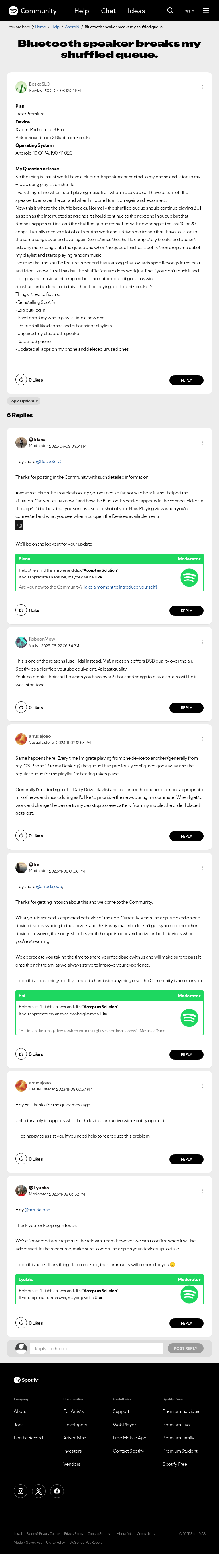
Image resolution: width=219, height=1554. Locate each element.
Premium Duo (176, 1424)
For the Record (28, 1438)
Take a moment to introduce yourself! (120, 587)
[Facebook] (57, 1491)
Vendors (71, 1464)
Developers (75, 1424)
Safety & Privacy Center (43, 1533)
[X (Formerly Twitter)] (39, 1491)
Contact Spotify (128, 1451)
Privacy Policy (73, 1533)
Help (81, 10)
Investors (72, 1451)
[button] (202, 87)
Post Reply (186, 1348)
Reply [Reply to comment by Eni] (186, 1054)
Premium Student (180, 1451)
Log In (188, 10)
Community (32, 11)
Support (121, 1411)
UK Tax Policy (55, 1542)
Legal (18, 1533)
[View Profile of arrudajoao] (40, 736)
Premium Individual (181, 1411)
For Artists (73, 1411)
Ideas (136, 10)
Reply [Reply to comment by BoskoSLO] (186, 380)
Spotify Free (175, 1464)
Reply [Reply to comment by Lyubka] (186, 1323)
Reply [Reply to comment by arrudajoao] (186, 836)
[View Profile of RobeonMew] (42, 639)
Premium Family (178, 1438)
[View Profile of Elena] (40, 439)
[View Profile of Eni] (37, 864)
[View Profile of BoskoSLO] (39, 84)
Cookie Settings (100, 1533)
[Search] (170, 11)
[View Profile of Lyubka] (41, 1187)
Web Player (124, 1424)
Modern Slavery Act (28, 1542)
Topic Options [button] (22, 401)
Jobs (18, 1424)
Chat (108, 10)
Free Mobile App (129, 1438)
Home (40, 27)
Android (72, 27)
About (20, 1411)
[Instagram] (20, 1491)
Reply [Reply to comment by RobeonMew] (186, 708)
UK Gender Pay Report (85, 1542)
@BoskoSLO (48, 461)
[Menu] (205, 11)
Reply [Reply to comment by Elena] (186, 611)
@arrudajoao (49, 886)
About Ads (125, 1533)
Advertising (74, 1438)
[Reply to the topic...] (96, 1348)
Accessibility (146, 1533)
